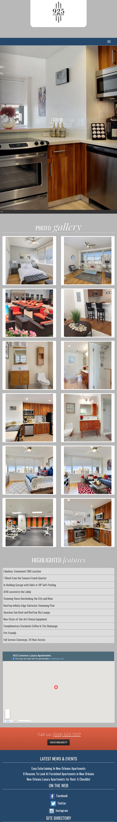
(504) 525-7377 (67, 734)
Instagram (58, 810)
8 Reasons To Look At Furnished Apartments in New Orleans (58, 773)
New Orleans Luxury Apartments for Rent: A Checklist (58, 779)
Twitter (58, 803)
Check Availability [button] (58, 742)
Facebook (58, 796)
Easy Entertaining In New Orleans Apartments (58, 768)
